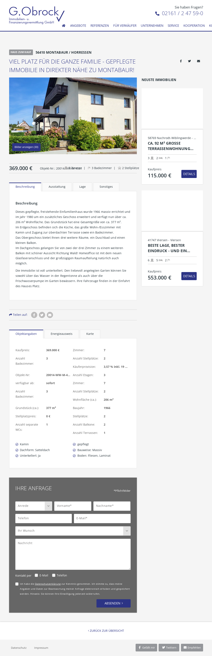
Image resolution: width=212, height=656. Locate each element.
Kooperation (194, 25)
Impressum (41, 648)
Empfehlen (192, 647)
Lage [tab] (82, 187)
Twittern (169, 647)
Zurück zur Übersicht (106, 631)
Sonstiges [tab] (106, 187)
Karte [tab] (90, 334)
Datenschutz (18, 648)
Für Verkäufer (124, 25)
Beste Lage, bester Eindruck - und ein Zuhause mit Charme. (170, 248)
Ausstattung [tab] (57, 187)
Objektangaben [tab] (26, 334)
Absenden (112, 603)
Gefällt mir (146, 647)
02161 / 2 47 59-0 (179, 13)
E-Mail (44, 575)
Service (173, 25)
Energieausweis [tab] (61, 334)
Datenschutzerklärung (48, 583)
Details (189, 174)
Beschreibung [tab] (25, 187)
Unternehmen (152, 25)
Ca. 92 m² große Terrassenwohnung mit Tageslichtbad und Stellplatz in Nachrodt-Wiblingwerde (172, 146)
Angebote (78, 25)
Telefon (62, 575)
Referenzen (99, 25)
